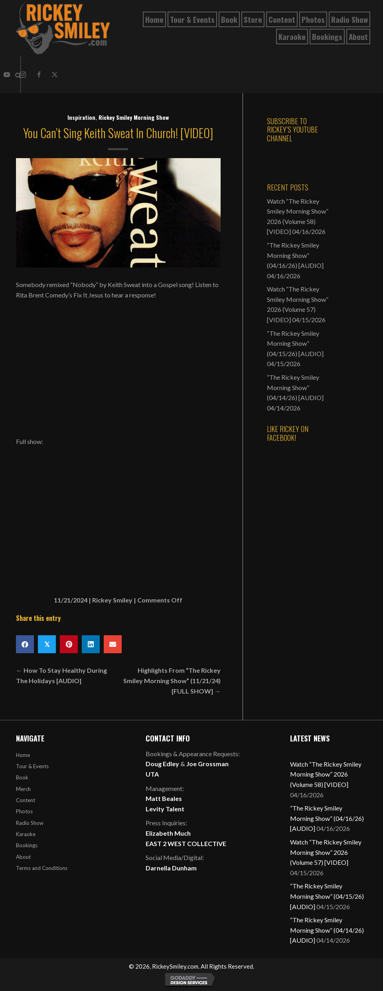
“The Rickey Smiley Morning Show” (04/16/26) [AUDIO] (295, 255)
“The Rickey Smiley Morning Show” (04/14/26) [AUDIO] (295, 387)
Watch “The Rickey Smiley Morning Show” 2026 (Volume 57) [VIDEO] (325, 852)
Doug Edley (162, 763)
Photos (24, 811)
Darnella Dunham (171, 868)
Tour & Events (32, 766)
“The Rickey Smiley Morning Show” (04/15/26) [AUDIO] (295, 343)
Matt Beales (164, 798)
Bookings (27, 845)
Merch (23, 789)
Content (25, 800)
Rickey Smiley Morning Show (134, 117)
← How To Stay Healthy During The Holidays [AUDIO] (61, 675)
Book (22, 777)
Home (23, 755)
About (23, 857)
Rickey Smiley (112, 600)
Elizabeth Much (168, 833)
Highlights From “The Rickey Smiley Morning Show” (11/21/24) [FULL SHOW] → (172, 680)
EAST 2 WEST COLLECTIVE (186, 843)
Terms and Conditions (41, 868)
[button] (7, 75)
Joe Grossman (207, 763)
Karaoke (26, 834)
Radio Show (29, 823)
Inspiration (81, 117)
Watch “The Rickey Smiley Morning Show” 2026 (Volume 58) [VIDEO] (325, 774)
